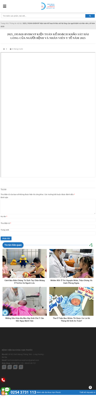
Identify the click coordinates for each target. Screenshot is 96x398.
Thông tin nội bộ (15, 23)
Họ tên (4, 216)
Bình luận (4, 197)
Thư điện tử (6, 223)
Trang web (5, 230)
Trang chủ (4, 23)
